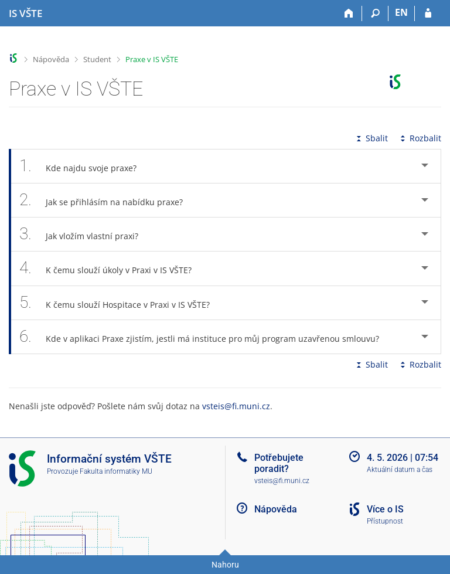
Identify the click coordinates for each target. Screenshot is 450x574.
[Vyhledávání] (375, 13)
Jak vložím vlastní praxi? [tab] (85, 234)
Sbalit (371, 138)
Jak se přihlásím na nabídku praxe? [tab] (107, 200)
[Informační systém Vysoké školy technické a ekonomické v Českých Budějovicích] (25, 13)
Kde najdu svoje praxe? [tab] (84, 166)
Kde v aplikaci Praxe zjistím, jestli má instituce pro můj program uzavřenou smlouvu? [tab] (205, 337)
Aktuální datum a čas (399, 470)
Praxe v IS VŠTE (151, 59)
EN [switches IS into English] (401, 12)
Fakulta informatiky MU (116, 471)
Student (97, 59)
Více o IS (385, 509)
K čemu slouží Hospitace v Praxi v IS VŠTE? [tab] (121, 303)
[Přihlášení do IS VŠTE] (428, 13)
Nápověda (51, 59)
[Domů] (349, 13)
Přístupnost (385, 521)
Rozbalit (419, 138)
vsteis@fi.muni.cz (236, 406)
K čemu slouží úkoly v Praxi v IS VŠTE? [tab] (111, 268)
